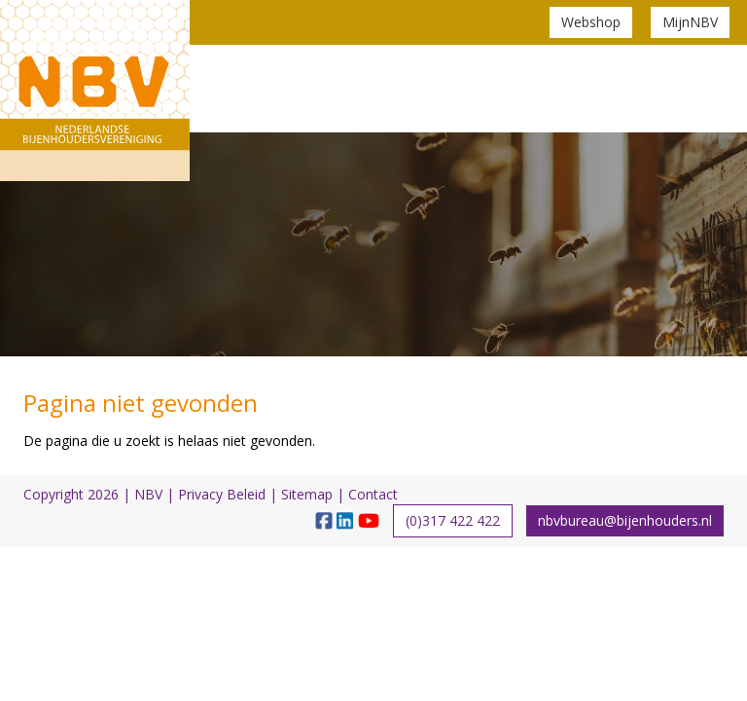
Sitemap (307, 494)
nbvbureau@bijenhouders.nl (625, 520)
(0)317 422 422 (453, 520)
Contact (373, 494)
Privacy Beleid (222, 494)
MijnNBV (690, 22)
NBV (148, 494)
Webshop (591, 22)
